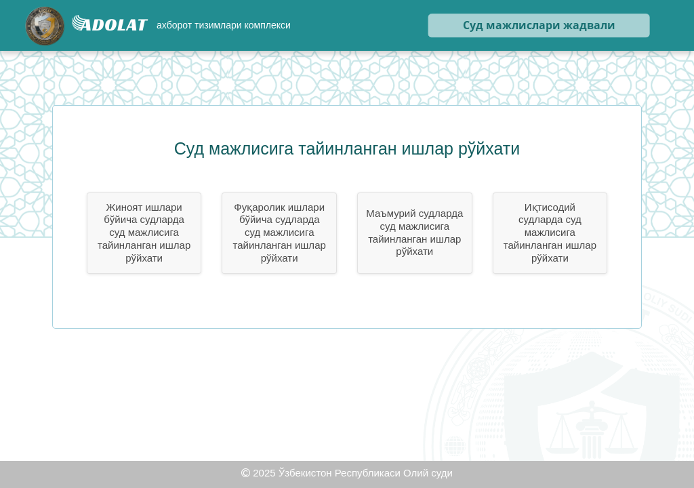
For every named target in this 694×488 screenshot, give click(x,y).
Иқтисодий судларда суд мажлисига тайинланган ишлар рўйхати (550, 232)
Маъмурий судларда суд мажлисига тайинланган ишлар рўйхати (414, 232)
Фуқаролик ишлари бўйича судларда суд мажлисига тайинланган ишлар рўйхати (279, 232)
